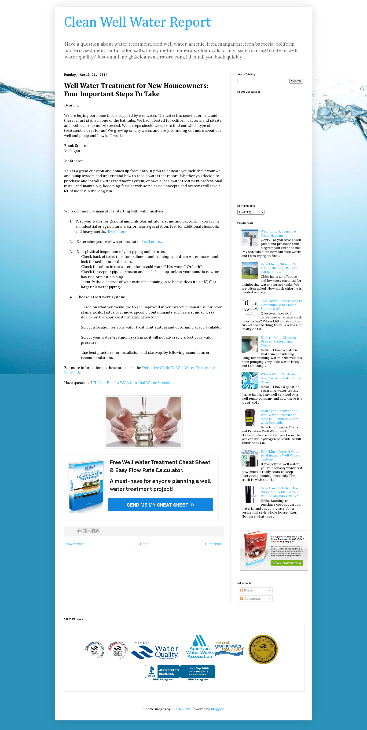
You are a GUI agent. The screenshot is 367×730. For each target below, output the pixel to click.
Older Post (213, 544)
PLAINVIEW (180, 709)
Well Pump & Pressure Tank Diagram (278, 233)
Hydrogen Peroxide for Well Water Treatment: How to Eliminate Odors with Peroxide (280, 417)
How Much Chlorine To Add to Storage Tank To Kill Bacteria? (279, 268)
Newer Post (74, 544)
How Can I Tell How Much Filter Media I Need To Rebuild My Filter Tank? (281, 492)
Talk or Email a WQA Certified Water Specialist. (134, 382)
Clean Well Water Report (137, 23)
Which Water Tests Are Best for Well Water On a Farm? (280, 378)
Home (144, 544)
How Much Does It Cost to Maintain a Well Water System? (280, 455)
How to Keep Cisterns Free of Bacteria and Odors (278, 342)
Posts (246, 590)
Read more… (118, 231)
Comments (250, 598)
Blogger (217, 709)
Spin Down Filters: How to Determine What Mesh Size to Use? (281, 305)
